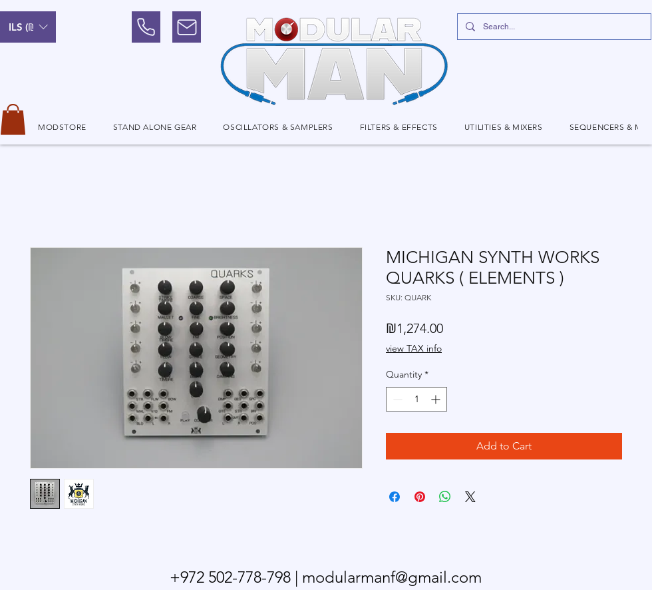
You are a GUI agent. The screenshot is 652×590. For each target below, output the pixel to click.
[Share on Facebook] (395, 497)
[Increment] (436, 399)
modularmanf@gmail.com (392, 577)
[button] (28, 27)
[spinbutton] (416, 399)
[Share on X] (470, 497)
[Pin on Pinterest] (420, 497)
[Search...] (553, 26)
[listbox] (28, 27)
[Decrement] (396, 399)
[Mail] (186, 27)
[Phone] (146, 27)
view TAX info (414, 348)
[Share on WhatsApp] (445, 497)
